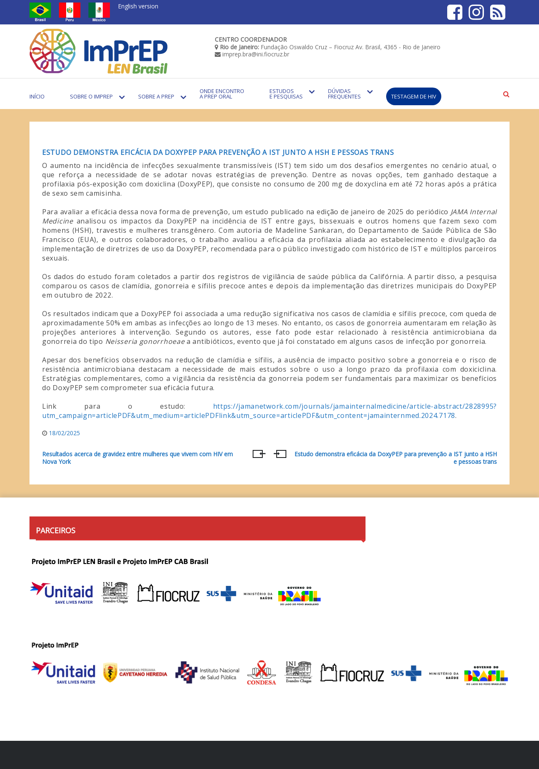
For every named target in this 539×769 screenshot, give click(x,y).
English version (138, 6)
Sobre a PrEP (156, 96)
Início (37, 96)
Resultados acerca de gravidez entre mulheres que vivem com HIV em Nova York (137, 458)
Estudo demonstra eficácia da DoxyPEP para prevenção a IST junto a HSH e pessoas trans (218, 152)
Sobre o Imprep (91, 96)
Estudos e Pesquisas (286, 93)
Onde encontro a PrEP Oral (222, 93)
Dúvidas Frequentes (344, 93)
